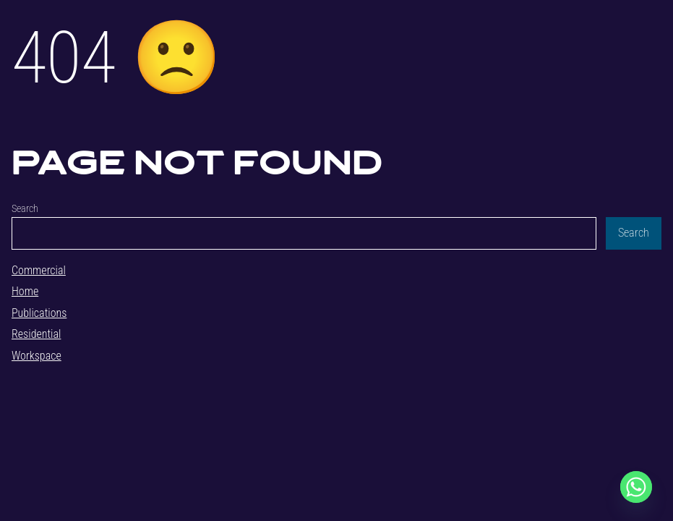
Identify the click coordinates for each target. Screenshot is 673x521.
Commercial (39, 270)
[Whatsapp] (636, 487)
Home (25, 291)
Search (25, 209)
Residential (36, 334)
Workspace (36, 356)
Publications (39, 313)
